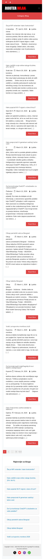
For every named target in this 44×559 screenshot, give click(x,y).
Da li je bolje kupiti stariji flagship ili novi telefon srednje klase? (20, 367)
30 (16, 452)
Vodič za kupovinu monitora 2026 (18, 326)
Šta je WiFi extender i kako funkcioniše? (20, 26)
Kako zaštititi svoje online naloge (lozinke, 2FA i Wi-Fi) (21, 66)
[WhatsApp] (29, 552)
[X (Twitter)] (14, 552)
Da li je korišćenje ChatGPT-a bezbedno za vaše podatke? (21, 187)
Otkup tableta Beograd (14, 281)
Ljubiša (33, 29)
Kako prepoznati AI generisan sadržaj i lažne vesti (21, 143)
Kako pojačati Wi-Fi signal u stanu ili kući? (21, 107)
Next (20, 452)
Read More (32, 57)
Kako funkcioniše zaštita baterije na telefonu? (18, 408)
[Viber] (24, 552)
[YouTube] (19, 552)
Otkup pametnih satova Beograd (18, 233)
